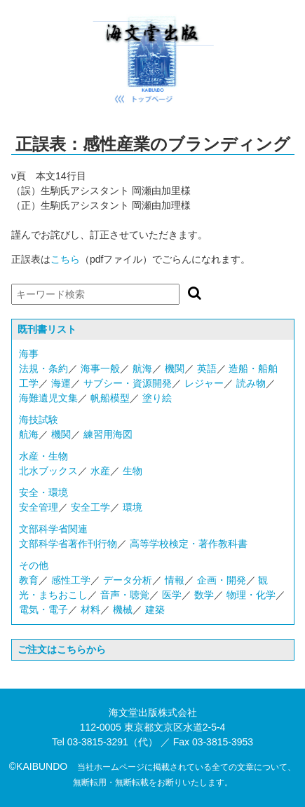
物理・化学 (251, 594)
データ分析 (127, 580)
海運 (61, 383)
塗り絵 (157, 398)
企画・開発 (221, 580)
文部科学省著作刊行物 (68, 543)
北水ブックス (48, 470)
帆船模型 (110, 398)
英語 (207, 368)
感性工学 (70, 580)
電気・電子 (43, 609)
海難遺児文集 (48, 398)
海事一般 (100, 368)
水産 (100, 470)
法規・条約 (43, 368)
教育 (29, 580)
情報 (174, 580)
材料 (90, 609)
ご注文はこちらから (62, 649)
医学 (172, 594)
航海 (142, 368)
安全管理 (38, 507)
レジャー (204, 383)
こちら (65, 259)
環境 (132, 507)
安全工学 (90, 507)
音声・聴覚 (124, 594)
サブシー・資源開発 (127, 383)
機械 (123, 609)
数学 (204, 594)
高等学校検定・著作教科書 (189, 543)
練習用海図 (108, 434)
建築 (155, 609)
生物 (132, 470)
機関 (174, 368)
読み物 (251, 383)
